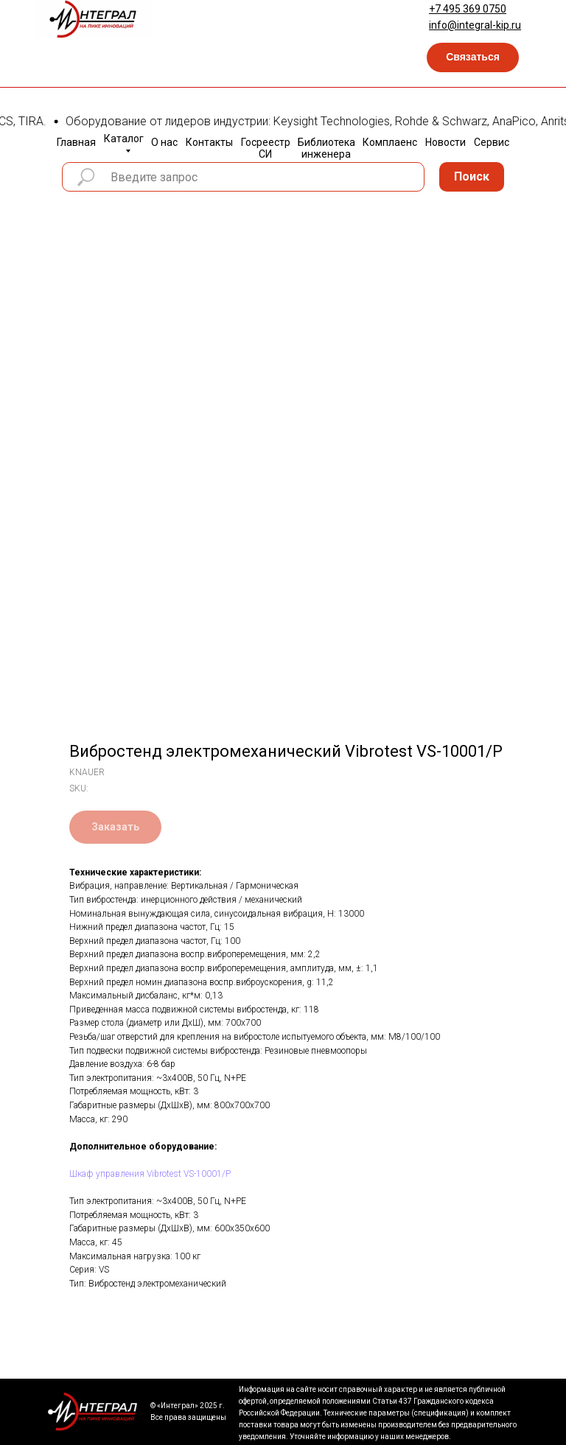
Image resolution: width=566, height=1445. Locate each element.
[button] (473, 57)
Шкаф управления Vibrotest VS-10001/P (150, 1174)
